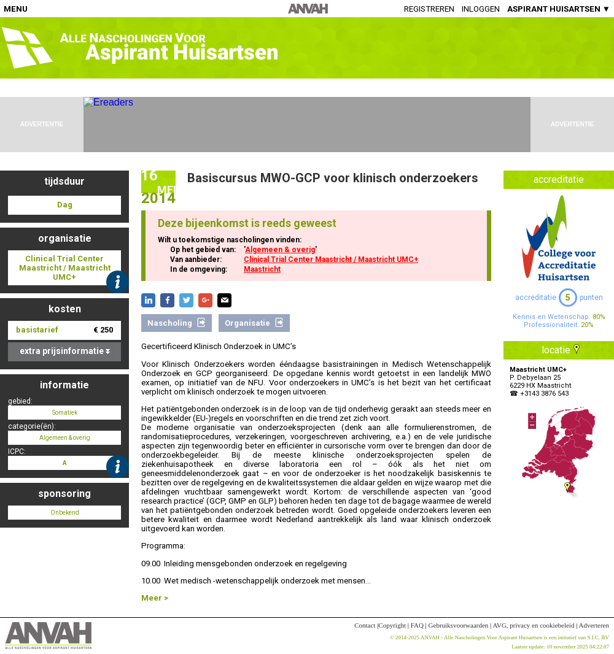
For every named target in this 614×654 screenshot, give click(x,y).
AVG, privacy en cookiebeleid (533, 625)
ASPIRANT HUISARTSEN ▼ (558, 8)
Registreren (429, 8)
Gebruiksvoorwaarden (459, 625)
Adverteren (594, 625)
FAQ (417, 625)
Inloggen (481, 8)
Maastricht (262, 269)
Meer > (154, 597)
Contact (364, 625)
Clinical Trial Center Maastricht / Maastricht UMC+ (331, 259)
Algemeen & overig (280, 249)
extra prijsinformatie (65, 351)
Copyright (392, 625)
